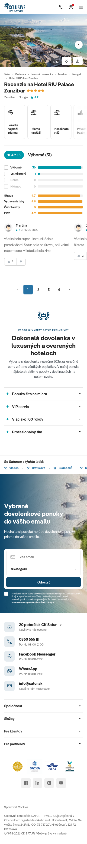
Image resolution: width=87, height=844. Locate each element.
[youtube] (61, 783)
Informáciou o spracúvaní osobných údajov (33, 602)
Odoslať (43, 582)
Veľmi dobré (18, 173)
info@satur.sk (30, 683)
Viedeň (11, 468)
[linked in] (37, 783)
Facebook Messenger (37, 654)
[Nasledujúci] (79, 45)
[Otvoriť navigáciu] (81, 7)
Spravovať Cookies (16, 807)
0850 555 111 (29, 639)
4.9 (34, 97)
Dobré (14, 180)
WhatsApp (28, 668)
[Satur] (15, 7)
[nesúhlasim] (21, 262)
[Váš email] (43, 557)
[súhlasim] (10, 262)
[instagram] (49, 783)
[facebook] (25, 783)
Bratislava (36, 468)
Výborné (16, 167)
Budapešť (63, 468)
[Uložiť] (66, 61)
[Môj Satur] (71, 7)
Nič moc (15, 186)
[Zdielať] (78, 61)
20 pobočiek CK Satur (40, 624)
